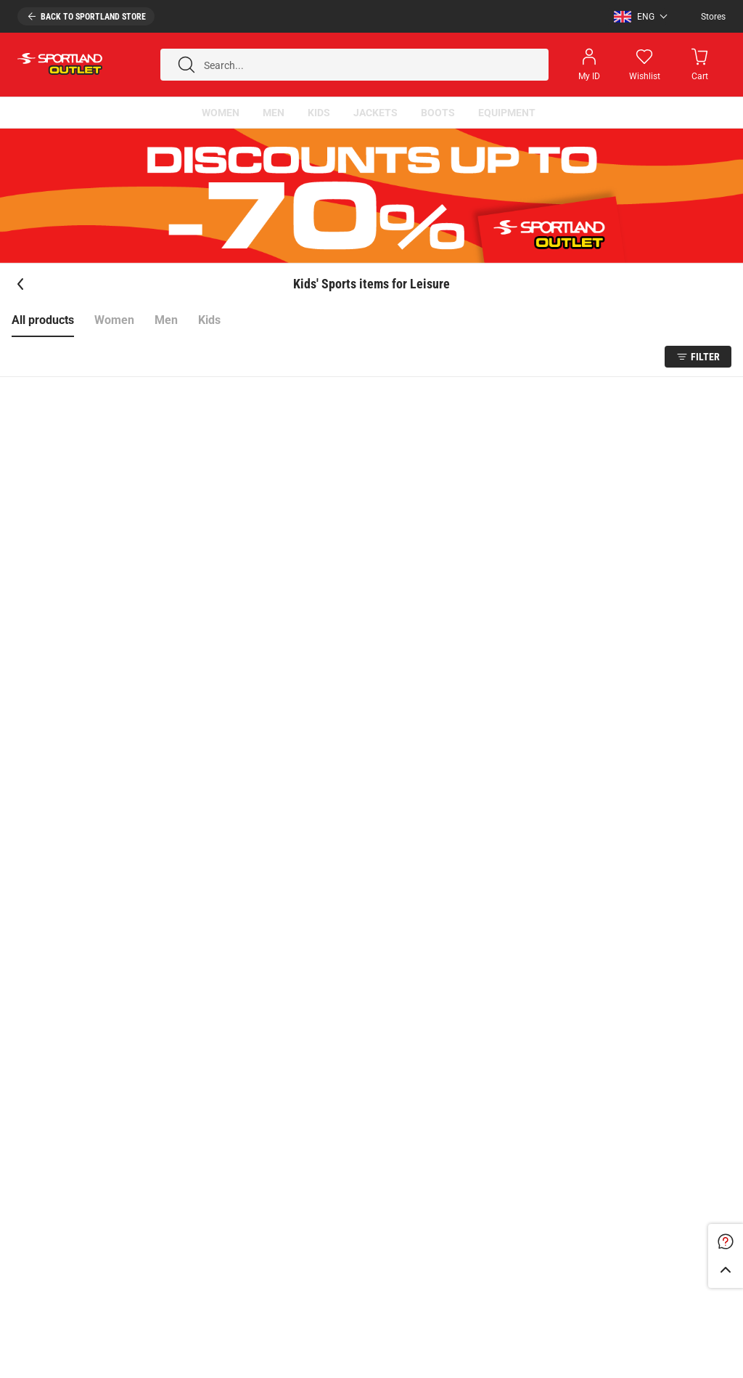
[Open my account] (589, 64)
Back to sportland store (93, 17)
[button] (637, 16)
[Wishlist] (644, 64)
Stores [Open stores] (713, 17)
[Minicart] (699, 64)
